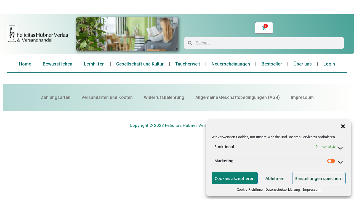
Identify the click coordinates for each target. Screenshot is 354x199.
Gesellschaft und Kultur (140, 64)
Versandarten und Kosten (107, 97)
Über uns (303, 64)
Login (329, 64)
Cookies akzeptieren (235, 178)
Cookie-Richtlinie (250, 189)
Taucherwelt (187, 64)
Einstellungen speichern (319, 178)
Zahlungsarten (55, 97)
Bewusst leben (57, 64)
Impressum (311, 189)
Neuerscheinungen (231, 64)
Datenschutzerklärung (282, 189)
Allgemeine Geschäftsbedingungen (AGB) (237, 97)
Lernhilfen (94, 64)
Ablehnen (274, 178)
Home (25, 64)
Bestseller (272, 64)
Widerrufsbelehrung (164, 97)
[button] (343, 126)
